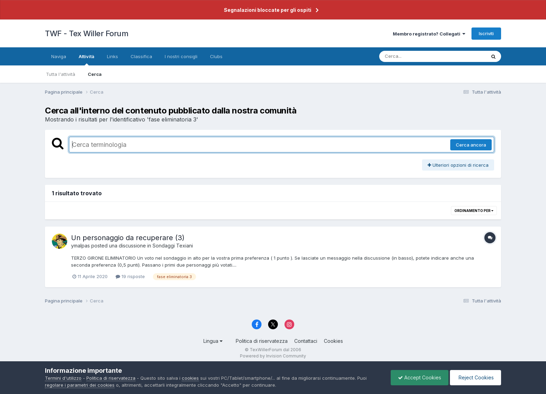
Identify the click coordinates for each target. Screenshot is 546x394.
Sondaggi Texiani (173, 246)
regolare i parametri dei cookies (80, 385)
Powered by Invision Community (273, 355)
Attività (86, 59)
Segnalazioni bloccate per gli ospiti (267, 10)
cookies (190, 378)
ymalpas (80, 246)
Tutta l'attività (60, 74)
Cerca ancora (471, 145)
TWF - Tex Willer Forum (86, 33)
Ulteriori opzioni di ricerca (458, 165)
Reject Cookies (475, 377)
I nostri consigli (181, 56)
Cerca (95, 74)
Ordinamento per (473, 210)
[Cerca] (416, 56)
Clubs (216, 56)
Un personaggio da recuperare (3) (128, 238)
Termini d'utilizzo (63, 378)
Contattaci (305, 341)
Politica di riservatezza (262, 341)
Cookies (333, 341)
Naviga (58, 56)
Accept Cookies (419, 377)
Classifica (141, 56)
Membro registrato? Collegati (429, 34)
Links (112, 56)
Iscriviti (486, 33)
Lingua (213, 341)
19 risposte (130, 276)
